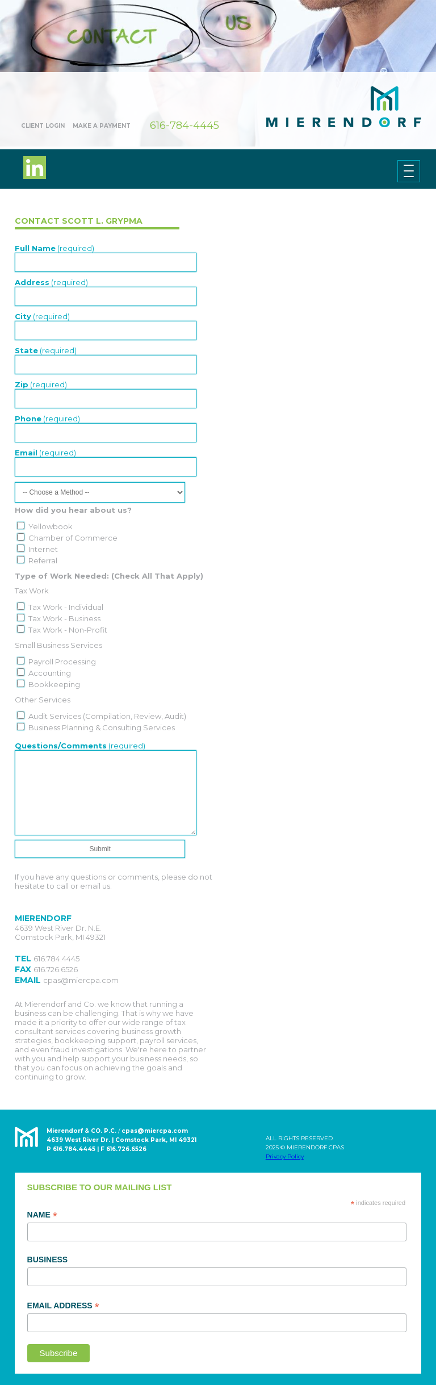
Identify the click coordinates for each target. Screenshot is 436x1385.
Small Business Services (58, 645)
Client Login (43, 125)
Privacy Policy (285, 1156)
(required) (54, 248)
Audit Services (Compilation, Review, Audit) (107, 716)
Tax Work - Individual (65, 607)
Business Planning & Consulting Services (101, 727)
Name (42, 1215)
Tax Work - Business (64, 618)
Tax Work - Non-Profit (67, 629)
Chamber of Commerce (73, 537)
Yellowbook (50, 526)
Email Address (63, 1306)
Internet (43, 549)
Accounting (49, 672)
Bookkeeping (54, 684)
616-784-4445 (184, 125)
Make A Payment (102, 125)
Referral (42, 560)
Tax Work (32, 590)
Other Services (42, 699)
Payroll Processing (62, 661)
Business (47, 1259)
